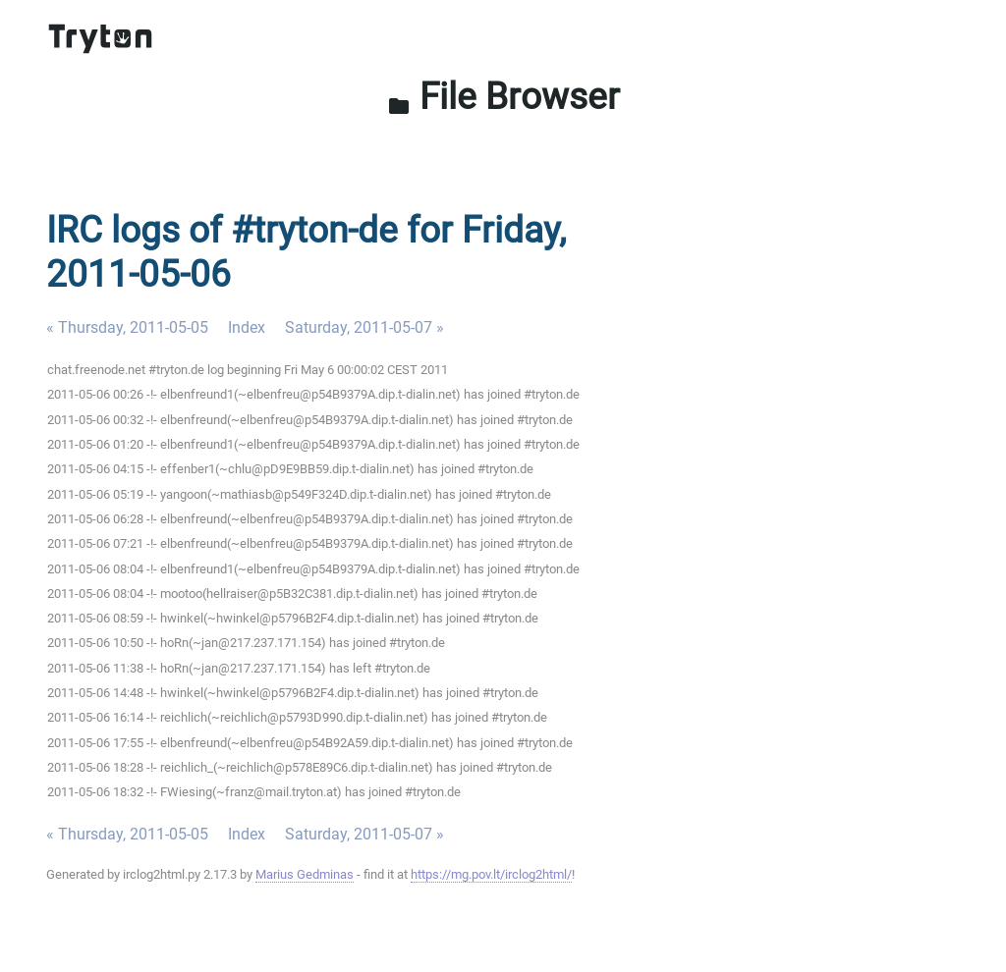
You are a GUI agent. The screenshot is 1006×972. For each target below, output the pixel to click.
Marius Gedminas (304, 874)
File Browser (503, 96)
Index (246, 327)
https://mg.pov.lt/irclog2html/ (491, 874)
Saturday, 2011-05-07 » (364, 327)
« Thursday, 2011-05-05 (127, 327)
